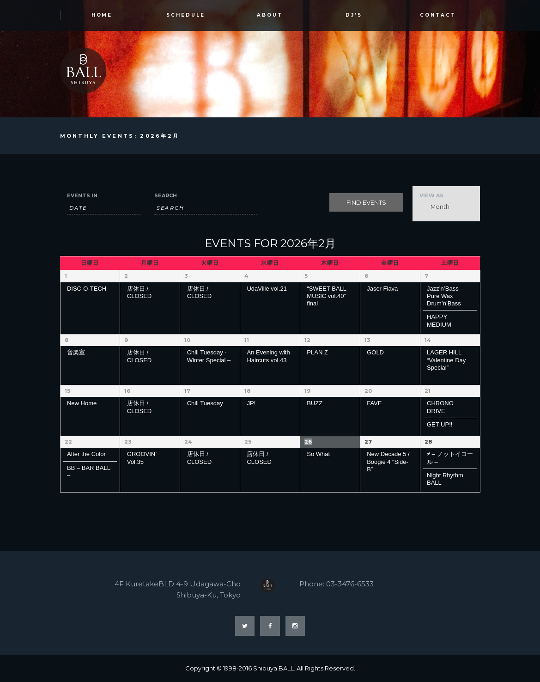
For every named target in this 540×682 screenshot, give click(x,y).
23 (127, 441)
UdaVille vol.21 (266, 288)
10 (187, 340)
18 (247, 391)
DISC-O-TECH (86, 288)
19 (307, 391)
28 (428, 441)
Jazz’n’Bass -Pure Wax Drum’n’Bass (444, 296)
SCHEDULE (185, 15)
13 (367, 340)
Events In (82, 196)
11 (246, 340)
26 (308, 441)
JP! (251, 403)
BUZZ (314, 403)
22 (68, 441)
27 (368, 441)
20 (368, 391)
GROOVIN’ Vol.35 (142, 458)
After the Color (86, 454)
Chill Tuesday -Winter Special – (209, 356)
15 (67, 391)
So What (318, 454)
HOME (102, 15)
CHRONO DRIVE (440, 407)
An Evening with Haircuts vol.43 (268, 356)
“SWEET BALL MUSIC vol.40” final (326, 296)
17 (187, 391)
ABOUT (270, 15)
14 (428, 340)
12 (307, 340)
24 (188, 441)
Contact (438, 15)
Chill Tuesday (205, 403)
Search (165, 196)
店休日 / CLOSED (139, 292)
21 (428, 391)
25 (247, 441)
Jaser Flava (382, 288)
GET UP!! (439, 424)
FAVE (374, 403)
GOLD (375, 352)
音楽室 (76, 352)
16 (127, 391)
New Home (82, 403)
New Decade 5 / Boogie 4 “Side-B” (388, 462)
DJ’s (354, 15)
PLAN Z (317, 352)
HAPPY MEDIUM (439, 321)
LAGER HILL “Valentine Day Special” (446, 360)
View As (431, 196)
